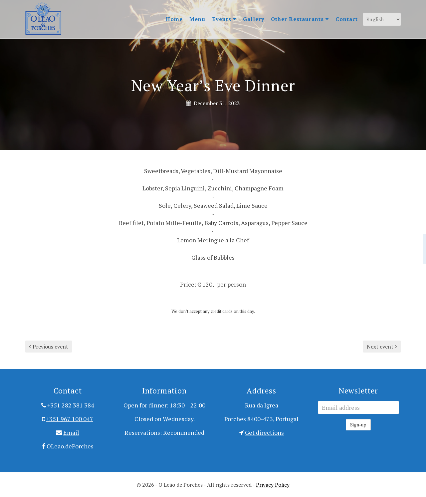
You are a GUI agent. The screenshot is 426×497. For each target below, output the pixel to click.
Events (224, 19)
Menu (197, 19)
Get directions (264, 432)
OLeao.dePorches (70, 446)
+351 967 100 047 (69, 419)
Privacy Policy (273, 484)
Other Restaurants (300, 19)
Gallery (253, 19)
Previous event (48, 346)
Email (71, 432)
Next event (382, 346)
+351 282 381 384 (70, 405)
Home (174, 19)
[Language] (382, 19)
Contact (346, 19)
